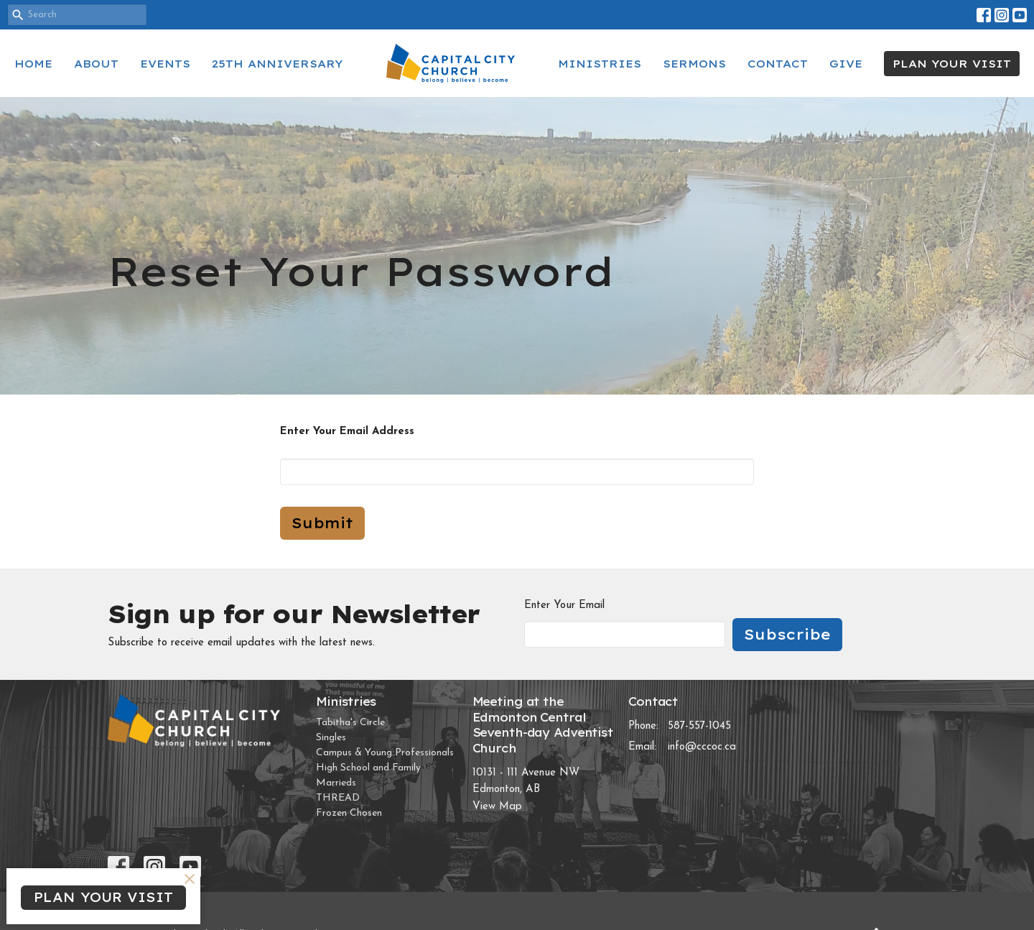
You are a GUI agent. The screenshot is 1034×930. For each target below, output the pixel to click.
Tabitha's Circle (350, 722)
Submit (322, 523)
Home (33, 63)
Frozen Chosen (349, 813)
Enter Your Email (564, 605)
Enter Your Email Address (347, 431)
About (96, 63)
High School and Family (368, 768)
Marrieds (336, 783)
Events (165, 63)
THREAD (338, 798)
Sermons (694, 63)
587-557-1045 (699, 726)
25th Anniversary (277, 63)
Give (845, 63)
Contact (777, 63)
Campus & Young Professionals (385, 752)
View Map (497, 806)
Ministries (599, 63)
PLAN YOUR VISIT (952, 63)
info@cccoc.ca (702, 747)
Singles (331, 737)
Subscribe (787, 634)
